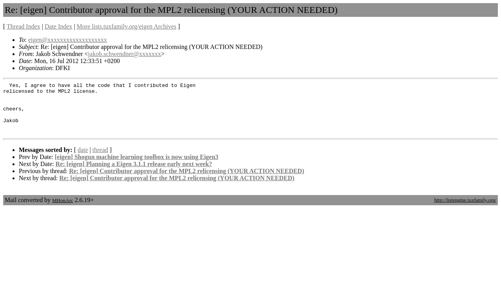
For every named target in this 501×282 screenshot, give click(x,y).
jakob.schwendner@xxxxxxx (124, 54)
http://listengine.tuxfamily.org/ (465, 210)
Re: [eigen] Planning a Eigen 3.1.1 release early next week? (134, 174)
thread (100, 160)
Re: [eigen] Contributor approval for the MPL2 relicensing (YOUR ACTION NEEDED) (186, 181)
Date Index (58, 26)
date (82, 160)
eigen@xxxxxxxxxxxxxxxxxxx (67, 39)
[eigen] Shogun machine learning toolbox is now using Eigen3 (136, 167)
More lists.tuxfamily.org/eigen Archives (127, 26)
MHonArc (62, 211)
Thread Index (23, 26)
